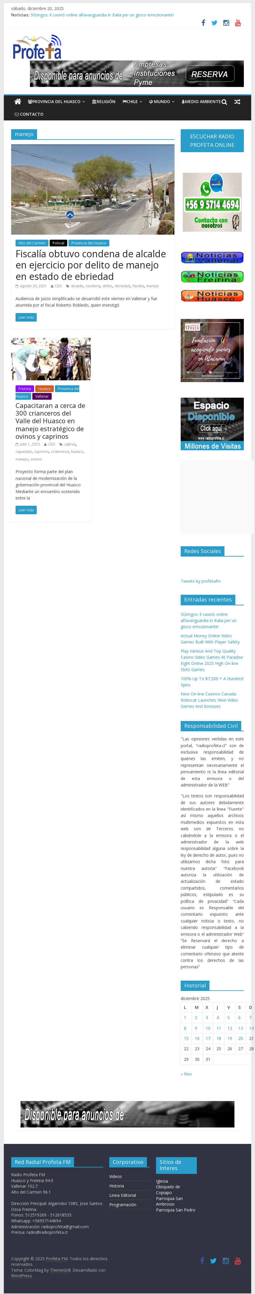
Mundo (159, 101)
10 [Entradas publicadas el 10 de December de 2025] (208, 1028)
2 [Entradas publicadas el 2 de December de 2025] (196, 1017)
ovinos (36, 459)
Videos (115, 1176)
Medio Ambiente (201, 101)
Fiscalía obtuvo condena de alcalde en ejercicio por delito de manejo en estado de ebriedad (91, 265)
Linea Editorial (122, 1195)
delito (107, 285)
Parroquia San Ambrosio (169, 1201)
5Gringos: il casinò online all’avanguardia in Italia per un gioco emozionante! (102, 15)
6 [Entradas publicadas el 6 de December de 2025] (239, 1017)
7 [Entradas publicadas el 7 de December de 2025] (250, 1017)
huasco (77, 451)
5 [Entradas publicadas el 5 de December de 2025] (228, 1017)
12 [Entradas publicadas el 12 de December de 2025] (229, 1028)
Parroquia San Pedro (175, 1210)
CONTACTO (29, 114)
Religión (103, 101)
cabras (70, 444)
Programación (122, 1204)
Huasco (44, 388)
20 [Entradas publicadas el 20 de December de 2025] (240, 1038)
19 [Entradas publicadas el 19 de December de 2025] (229, 1038)
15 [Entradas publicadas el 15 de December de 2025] (186, 1038)
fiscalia (138, 285)
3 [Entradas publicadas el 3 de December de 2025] (207, 1017)
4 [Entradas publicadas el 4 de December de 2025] (218, 1017)
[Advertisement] (217, 497)
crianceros (60, 451)
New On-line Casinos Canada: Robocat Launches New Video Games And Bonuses (209, 700)
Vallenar (42, 396)
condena (92, 285)
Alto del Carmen (32, 243)
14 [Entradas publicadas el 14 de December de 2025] (251, 1028)
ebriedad (122, 285)
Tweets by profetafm (201, 581)
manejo (152, 285)
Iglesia (162, 1181)
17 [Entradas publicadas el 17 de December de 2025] (208, 1038)
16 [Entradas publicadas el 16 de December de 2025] (197, 1038)
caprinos (41, 451)
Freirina (25, 388)
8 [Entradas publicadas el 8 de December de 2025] (185, 1028)
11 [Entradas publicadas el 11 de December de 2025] (219, 1028)
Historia (116, 1186)
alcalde (77, 285)
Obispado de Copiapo (168, 1189)
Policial (58, 243)
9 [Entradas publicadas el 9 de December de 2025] (196, 1028)
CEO (58, 285)
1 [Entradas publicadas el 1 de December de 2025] (185, 1017)
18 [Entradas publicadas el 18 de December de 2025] (219, 1038)
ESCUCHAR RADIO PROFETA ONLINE (212, 140)
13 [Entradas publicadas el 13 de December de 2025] (240, 1028)
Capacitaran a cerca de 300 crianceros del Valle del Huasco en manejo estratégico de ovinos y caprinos (50, 421)
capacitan (24, 451)
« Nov (186, 1074)
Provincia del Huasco (54, 101)
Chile (130, 101)
